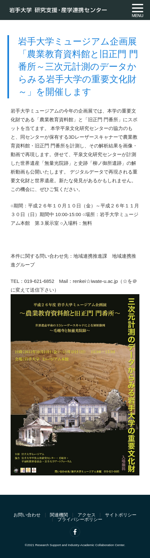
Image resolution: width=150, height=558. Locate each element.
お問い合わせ (27, 515)
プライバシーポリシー (79, 519)
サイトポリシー (120, 515)
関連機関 (59, 515)
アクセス (87, 515)
